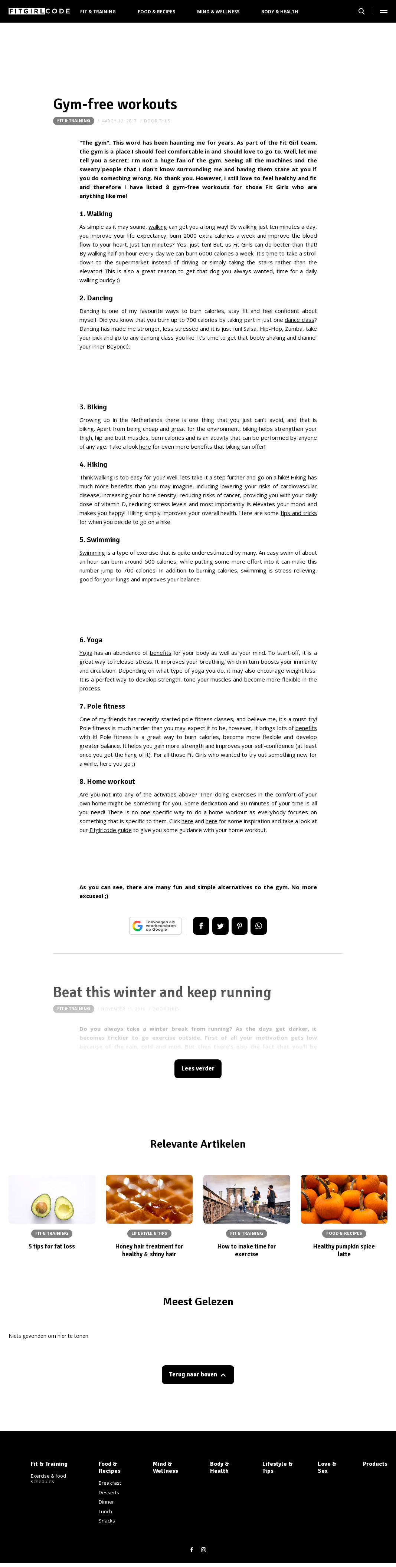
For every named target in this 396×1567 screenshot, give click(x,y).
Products (375, 1464)
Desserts (109, 1492)
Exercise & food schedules (48, 1478)
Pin (240, 926)
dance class (299, 319)
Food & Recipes (156, 12)
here (145, 446)
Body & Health (279, 12)
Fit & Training (98, 12)
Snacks (107, 1520)
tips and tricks (299, 513)
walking (157, 226)
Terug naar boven (193, 1375)
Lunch (105, 1511)
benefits (160, 652)
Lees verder (198, 1069)
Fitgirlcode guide (110, 830)
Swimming (92, 552)
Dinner (106, 1501)
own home (94, 803)
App (261, 926)
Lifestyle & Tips (277, 1467)
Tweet (220, 926)
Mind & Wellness (218, 12)
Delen (199, 926)
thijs (164, 120)
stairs (265, 262)
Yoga (85, 652)
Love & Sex (327, 1467)
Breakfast (110, 1482)
